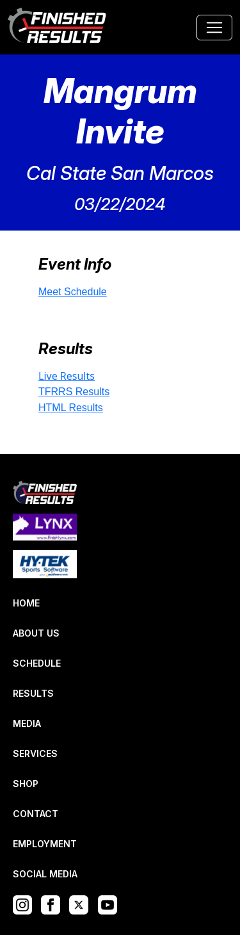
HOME (26, 603)
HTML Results (70, 407)
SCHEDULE (37, 663)
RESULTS (33, 693)
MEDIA (27, 723)
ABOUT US (36, 633)
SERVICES (35, 753)
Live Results (66, 376)
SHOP (25, 783)
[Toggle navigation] (214, 27)
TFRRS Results (73, 391)
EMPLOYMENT (45, 843)
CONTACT (35, 813)
